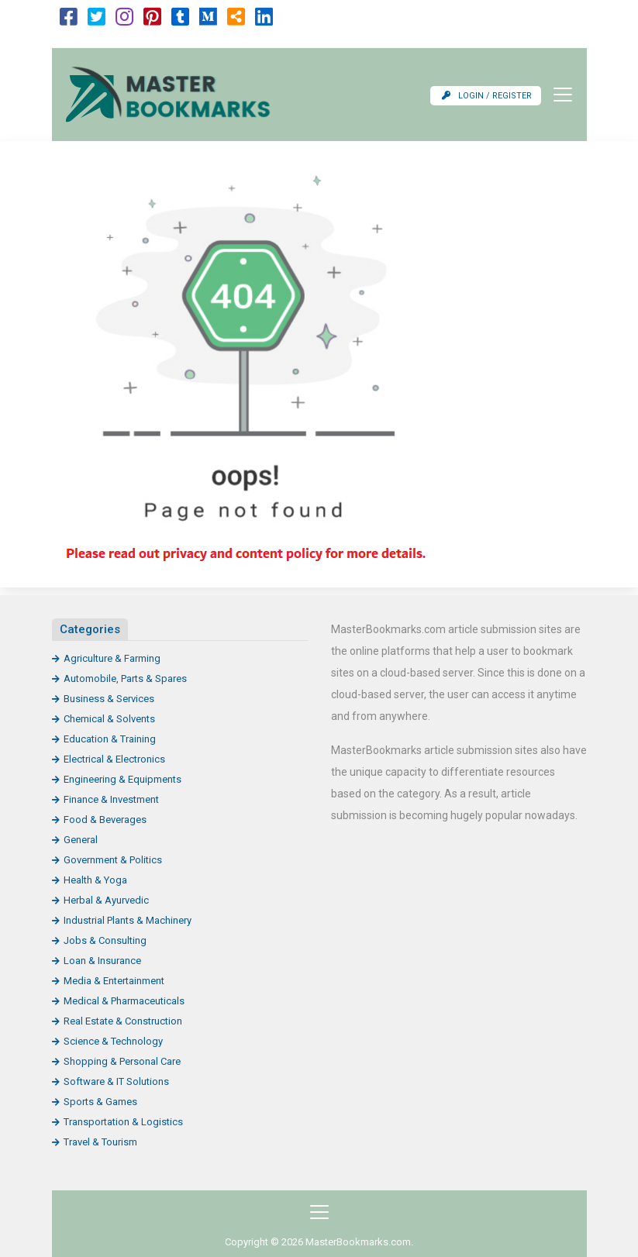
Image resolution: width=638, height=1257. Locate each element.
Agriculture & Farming (112, 658)
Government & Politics (113, 860)
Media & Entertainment (114, 981)
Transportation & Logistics (123, 1122)
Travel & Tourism (100, 1142)
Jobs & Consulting (105, 940)
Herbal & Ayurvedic (106, 900)
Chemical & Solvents (109, 719)
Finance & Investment (111, 799)
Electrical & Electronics (114, 759)
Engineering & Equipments (122, 779)
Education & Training (110, 739)
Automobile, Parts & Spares (125, 678)
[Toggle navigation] (558, 94)
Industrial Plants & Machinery (127, 920)
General (81, 839)
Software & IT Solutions (116, 1081)
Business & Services (109, 698)
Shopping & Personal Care (122, 1061)
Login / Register (487, 96)
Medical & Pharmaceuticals (124, 1001)
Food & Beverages (105, 819)
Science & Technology (113, 1041)
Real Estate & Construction (123, 1021)
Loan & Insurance (102, 960)
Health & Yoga (95, 880)
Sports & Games (100, 1101)
